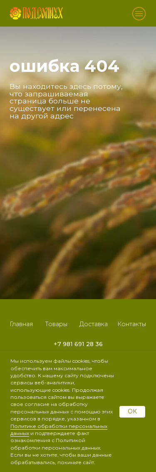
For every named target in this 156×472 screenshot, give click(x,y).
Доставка (93, 324)
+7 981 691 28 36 (78, 344)
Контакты (131, 324)
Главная (21, 324)
